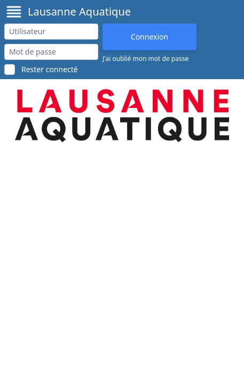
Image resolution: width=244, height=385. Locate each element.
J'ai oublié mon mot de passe (145, 59)
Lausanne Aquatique (79, 11)
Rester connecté (49, 69)
